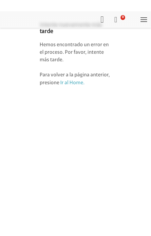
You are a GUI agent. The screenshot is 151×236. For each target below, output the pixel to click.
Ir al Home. (72, 83)
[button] (119, 19)
